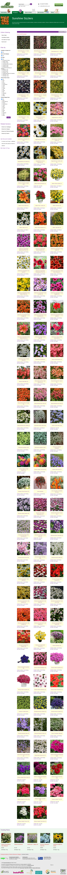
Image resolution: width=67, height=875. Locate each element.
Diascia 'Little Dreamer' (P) (57, 359)
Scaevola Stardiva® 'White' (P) (40, 733)
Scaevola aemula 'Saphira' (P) (57, 711)
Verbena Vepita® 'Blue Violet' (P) (23, 777)
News (54, 12)
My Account (43, 12)
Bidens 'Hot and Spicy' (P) (23, 205)
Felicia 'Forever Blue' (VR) (57, 425)
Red (3, 91)
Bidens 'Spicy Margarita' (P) (40, 227)
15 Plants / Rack (5, 62)
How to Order (30, 12)
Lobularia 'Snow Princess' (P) (23, 491)
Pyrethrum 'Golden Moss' (23, 711)
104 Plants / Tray (5, 75)
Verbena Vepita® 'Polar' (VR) (23, 821)
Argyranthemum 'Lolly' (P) (57, 117)
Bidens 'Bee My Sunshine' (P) (40, 183)
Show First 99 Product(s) (21, 34)
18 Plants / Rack (5, 65)
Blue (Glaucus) (5, 101)
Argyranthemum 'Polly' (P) (40, 139)
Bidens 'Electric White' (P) (57, 183)
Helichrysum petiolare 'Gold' (23, 447)
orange (3, 88)
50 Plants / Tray (5, 69)
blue (3, 81)
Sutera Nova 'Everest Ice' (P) (40, 755)
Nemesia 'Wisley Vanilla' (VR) (23, 513)
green (3, 86)
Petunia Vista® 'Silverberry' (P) (40, 689)
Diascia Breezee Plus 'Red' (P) (57, 403)
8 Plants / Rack (5, 61)
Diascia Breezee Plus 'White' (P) (23, 425)
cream (3, 85)
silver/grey (4, 93)
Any (3, 52)
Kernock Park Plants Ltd (7, 862)
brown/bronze (4, 84)
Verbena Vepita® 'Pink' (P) (57, 799)
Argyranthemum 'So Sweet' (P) (23, 161)
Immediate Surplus (5, 37)
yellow (3, 95)
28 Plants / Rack (5, 66)
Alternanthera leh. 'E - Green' (56, 51)
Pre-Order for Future (6, 39)
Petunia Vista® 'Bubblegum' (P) (40, 667)
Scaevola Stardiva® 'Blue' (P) (23, 733)
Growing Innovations (4, 854)
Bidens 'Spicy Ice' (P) (24, 227)
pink (3, 89)
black (3, 80)
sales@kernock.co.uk (45, 6)
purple (3, 90)
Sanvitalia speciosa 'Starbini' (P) (40, 711)
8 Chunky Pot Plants (6, 60)
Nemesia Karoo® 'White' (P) (57, 557)
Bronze (3, 83)
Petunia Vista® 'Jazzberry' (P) (56, 667)
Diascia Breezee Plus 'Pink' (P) (40, 403)
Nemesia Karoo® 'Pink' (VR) (23, 557)
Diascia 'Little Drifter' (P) (23, 381)
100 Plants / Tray (5, 74)
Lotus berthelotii (40, 491)
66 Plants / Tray (5, 72)
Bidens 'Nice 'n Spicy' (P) (40, 205)
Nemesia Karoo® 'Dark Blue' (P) (57, 535)
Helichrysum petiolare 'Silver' (40, 447)
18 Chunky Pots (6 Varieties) (7, 64)
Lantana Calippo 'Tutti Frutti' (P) (40, 469)
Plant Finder (22, 6)
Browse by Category (6, 129)
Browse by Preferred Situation (8, 131)
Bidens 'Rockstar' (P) (57, 205)
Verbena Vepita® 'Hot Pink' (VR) (23, 799)
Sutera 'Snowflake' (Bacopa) (56, 733)
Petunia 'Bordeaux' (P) (57, 645)
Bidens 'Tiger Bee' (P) (57, 227)
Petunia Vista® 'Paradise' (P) (23, 689)
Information (5, 12)
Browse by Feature (5, 133)
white (3, 94)
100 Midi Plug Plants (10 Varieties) (8, 73)
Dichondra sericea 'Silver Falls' (40, 425)
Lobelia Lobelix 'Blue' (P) (57, 469)
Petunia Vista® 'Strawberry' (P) (57, 689)
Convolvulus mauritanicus (40, 359)
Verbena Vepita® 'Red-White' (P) (40, 821)
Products (17, 12)
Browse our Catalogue (6, 126)
